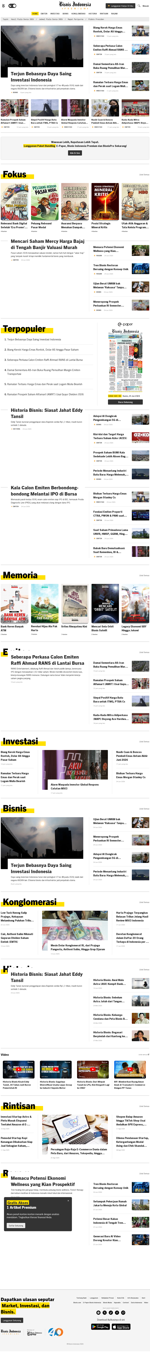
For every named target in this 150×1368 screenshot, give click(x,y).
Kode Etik (120, 1329)
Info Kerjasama (133, 1329)
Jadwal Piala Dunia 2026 (51, 20)
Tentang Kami (81, 1329)
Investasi (55, 14)
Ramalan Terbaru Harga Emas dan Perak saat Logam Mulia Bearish (44, 387)
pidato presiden (96, 20)
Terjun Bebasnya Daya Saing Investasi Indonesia (34, 343)
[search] (139, 6)
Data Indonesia (136, 1334)
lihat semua (144, 176)
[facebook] (117, 1344)
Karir (143, 1329)
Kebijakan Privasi (108, 1329)
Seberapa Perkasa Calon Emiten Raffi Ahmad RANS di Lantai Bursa (45, 363)
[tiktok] (111, 1344)
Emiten (15, 314)
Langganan (94, 1329)
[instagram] (98, 1344)
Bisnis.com (77, 1334)
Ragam (114, 14)
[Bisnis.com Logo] (3, 6)
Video (146, 1334)
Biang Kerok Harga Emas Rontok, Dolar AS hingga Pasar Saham (43, 353)
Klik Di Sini (75, 154)
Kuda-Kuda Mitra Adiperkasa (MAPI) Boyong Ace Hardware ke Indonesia (135, 123)
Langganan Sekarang (12, 1351)
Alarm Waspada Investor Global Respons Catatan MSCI (73, 123)
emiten (44, 14)
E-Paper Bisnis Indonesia (92, 1334)
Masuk (146, 6)
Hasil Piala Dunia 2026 (22, 20)
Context (126, 1334)
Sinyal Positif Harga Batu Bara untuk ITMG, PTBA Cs (44, 122)
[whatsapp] (123, 1344)
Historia (93, 14)
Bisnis (65, 14)
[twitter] (105, 1344)
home (35, 14)
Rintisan (104, 14)
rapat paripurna (75, 20)
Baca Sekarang (125, 405)
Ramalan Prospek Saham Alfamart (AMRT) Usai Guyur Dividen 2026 (13, 123)
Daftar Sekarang (16, 1225)
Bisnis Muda (107, 1334)
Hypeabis (117, 1334)
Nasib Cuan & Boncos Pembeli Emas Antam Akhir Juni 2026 (104, 123)
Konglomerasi (78, 14)
